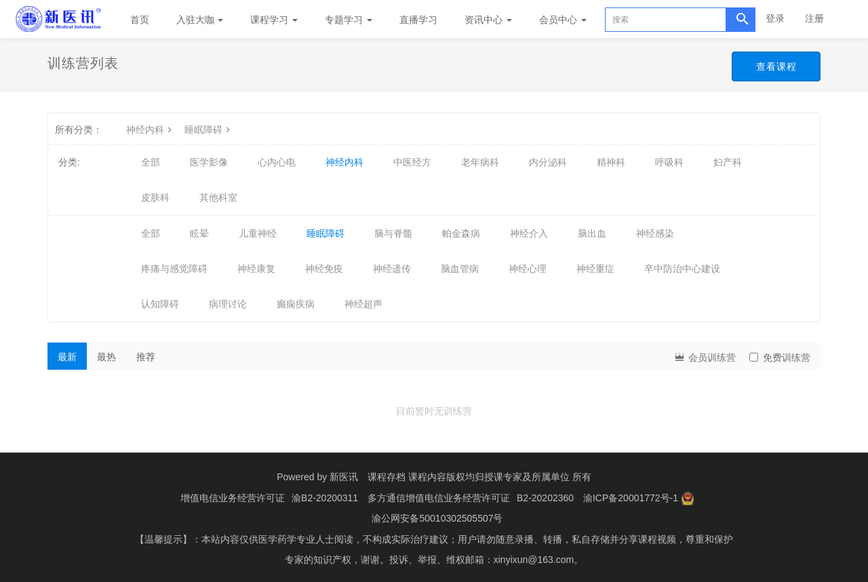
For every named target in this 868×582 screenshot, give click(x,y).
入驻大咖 (200, 19)
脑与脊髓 (393, 233)
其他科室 (218, 197)
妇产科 (727, 162)
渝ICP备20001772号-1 (630, 497)
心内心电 (277, 162)
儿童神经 (258, 233)
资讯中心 (488, 19)
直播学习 (418, 19)
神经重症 (595, 268)
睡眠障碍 (208, 129)
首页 (139, 19)
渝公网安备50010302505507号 (437, 517)
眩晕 (199, 233)
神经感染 (655, 233)
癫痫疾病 (296, 303)
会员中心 (563, 19)
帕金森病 (461, 233)
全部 (150, 162)
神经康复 (256, 268)
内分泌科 (548, 162)
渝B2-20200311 (325, 497)
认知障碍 (160, 303)
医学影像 (209, 162)
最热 (106, 356)
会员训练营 (704, 356)
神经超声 (363, 303)
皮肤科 (155, 197)
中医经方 (412, 162)
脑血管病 (460, 268)
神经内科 (150, 129)
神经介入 (529, 233)
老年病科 (480, 162)
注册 (814, 18)
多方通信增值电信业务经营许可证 (439, 497)
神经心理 (528, 268)
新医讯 (344, 476)
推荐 (145, 356)
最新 (67, 356)
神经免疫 (324, 268)
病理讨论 (228, 303)
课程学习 (274, 19)
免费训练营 (779, 357)
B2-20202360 (545, 497)
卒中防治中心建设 (682, 268)
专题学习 (348, 19)
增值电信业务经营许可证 (232, 497)
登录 (775, 18)
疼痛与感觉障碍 (174, 268)
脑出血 (592, 233)
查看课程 (775, 66)
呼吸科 (669, 162)
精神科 (611, 162)
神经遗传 (392, 268)
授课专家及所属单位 (527, 476)
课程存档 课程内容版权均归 (426, 476)
